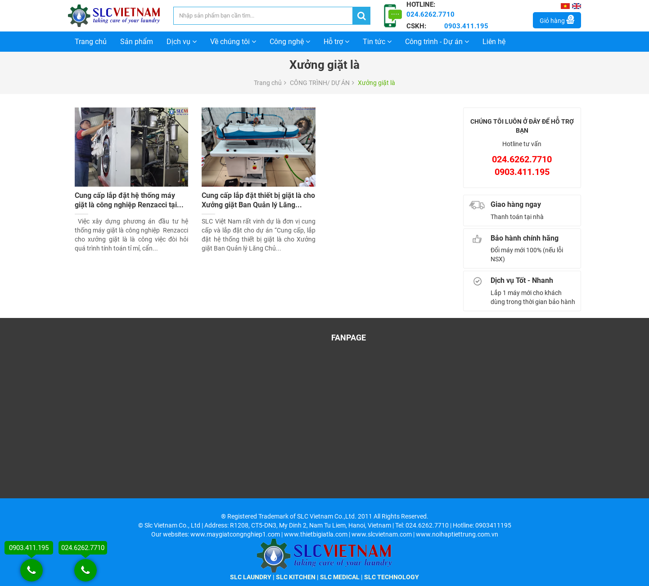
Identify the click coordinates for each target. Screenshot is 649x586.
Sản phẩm (136, 41)
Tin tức (377, 41)
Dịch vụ (182, 41)
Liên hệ (493, 41)
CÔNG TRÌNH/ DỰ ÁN (320, 82)
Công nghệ (290, 41)
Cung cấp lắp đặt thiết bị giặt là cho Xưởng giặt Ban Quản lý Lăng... (258, 200)
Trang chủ (91, 41)
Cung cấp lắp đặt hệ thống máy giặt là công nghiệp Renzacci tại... (129, 200)
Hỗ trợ (336, 41)
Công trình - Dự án (437, 41)
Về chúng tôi (233, 41)
